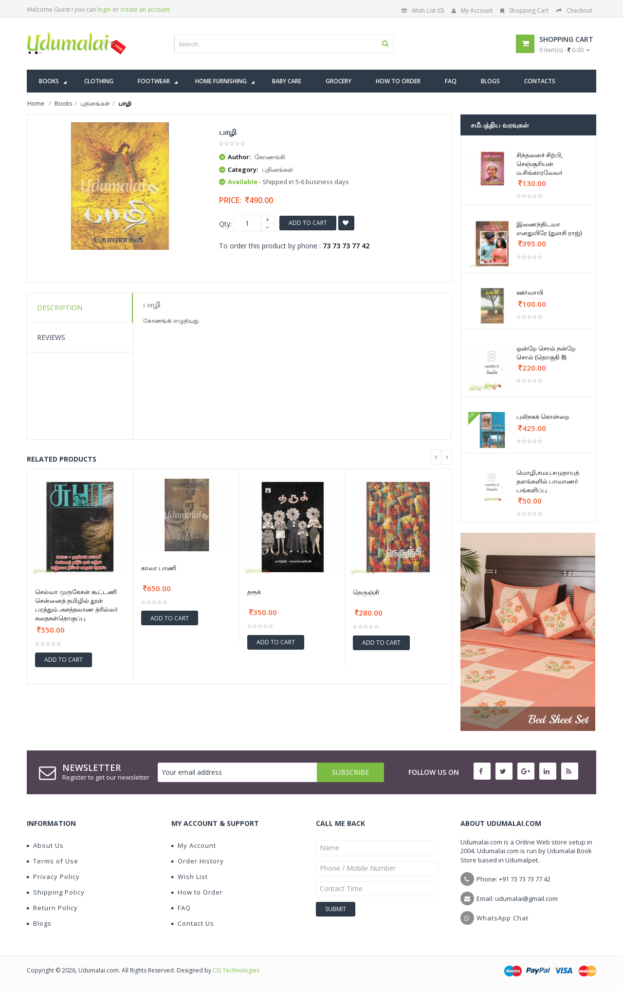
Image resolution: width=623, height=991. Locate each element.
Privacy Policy (53, 876)
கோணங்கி (270, 156)
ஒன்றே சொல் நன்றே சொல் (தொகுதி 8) (546, 352)
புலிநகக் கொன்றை (542, 416)
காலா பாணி (158, 567)
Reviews (51, 337)
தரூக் (254, 591)
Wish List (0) (423, 10)
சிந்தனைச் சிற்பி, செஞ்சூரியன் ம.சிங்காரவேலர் (539, 163)
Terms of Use (52, 861)
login (104, 9)
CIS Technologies (236, 970)
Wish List (189, 876)
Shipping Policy (56, 892)
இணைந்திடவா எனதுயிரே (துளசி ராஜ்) (549, 228)
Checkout (574, 10)
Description (59, 307)
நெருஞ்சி (366, 592)
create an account (144, 9)
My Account (472, 10)
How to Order (197, 892)
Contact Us (192, 923)
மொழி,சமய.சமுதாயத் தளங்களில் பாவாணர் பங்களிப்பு (547, 481)
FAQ (181, 907)
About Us (45, 845)
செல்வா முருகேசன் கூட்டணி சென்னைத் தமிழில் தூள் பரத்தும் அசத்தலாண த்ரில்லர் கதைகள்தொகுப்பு (76, 604)
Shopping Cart (524, 10)
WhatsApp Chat (502, 918)
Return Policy (52, 907)
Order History (197, 861)
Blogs (39, 923)
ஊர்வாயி (529, 292)
